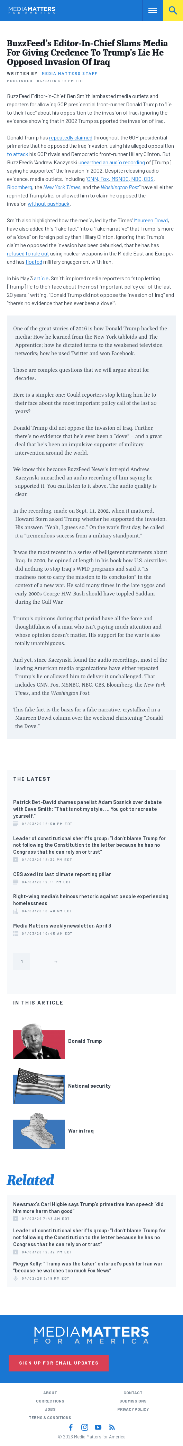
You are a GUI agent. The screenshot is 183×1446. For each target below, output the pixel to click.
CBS (148, 178)
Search (173, 10)
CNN (92, 178)
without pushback (49, 203)
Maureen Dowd (151, 220)
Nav (148, 10)
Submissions (133, 1400)
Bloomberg (19, 187)
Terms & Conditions (50, 1417)
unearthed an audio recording (111, 162)
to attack (17, 154)
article (41, 278)
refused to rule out (28, 253)
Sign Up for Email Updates (59, 1363)
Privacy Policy (133, 1409)
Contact (133, 1392)
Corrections (50, 1400)
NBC (135, 178)
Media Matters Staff (70, 73)
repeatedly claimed (70, 137)
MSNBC (119, 178)
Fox (104, 178)
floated (34, 261)
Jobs (50, 1409)
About (50, 1392)
